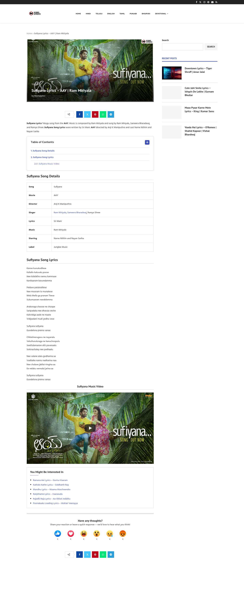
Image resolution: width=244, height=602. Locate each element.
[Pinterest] (208, 2)
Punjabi (133, 13)
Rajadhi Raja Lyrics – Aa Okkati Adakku (51, 499)
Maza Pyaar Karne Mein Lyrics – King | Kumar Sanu (199, 109)
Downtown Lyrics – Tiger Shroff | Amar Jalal (198, 70)
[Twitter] (200, 2)
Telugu (99, 13)
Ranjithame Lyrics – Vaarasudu (48, 494)
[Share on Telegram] (111, 114)
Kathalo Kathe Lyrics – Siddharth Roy (51, 485)
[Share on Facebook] (79, 114)
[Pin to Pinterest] (95, 114)
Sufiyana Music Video (49, 164)
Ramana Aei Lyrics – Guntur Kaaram (50, 480)
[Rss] (216, 2)
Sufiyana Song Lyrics (43, 157)
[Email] (212, 2)
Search (165, 40)
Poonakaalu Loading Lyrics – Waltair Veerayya (55, 503)
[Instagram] (204, 2)
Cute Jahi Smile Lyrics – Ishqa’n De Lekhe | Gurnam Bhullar (199, 91)
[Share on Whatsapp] (103, 114)
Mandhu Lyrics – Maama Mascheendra (51, 490)
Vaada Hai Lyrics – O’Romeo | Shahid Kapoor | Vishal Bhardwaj (201, 131)
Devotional (160, 13)
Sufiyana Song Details (44, 151)
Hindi (88, 13)
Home (78, 13)
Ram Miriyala (60, 213)
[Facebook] (196, 2)
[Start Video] (90, 428)
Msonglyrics (39, 96)
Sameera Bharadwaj (77, 213)
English (111, 13)
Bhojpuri (146, 13)
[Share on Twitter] (87, 114)
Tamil (122, 13)
